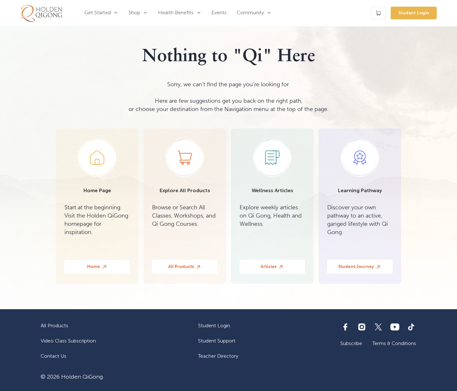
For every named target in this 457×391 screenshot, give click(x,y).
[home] (41, 13)
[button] (101, 13)
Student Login (413, 13)
